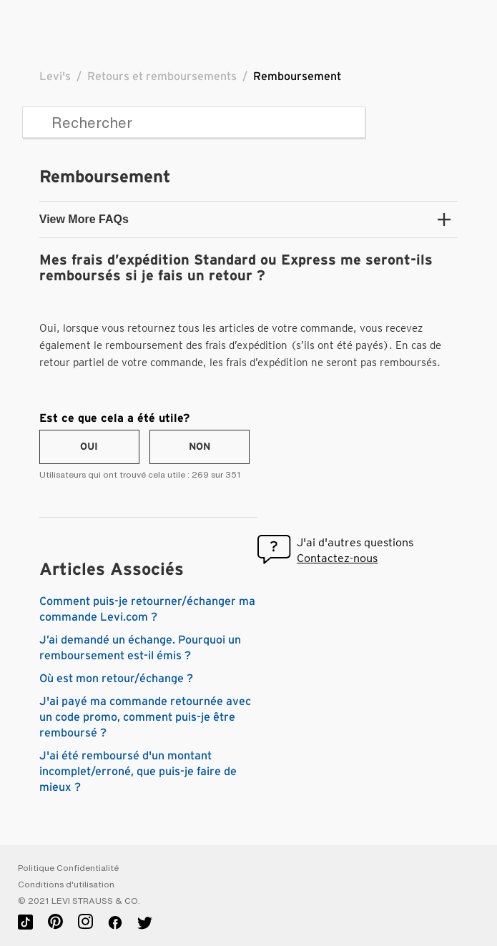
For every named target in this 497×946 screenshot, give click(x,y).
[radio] (89, 447)
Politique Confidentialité (68, 868)
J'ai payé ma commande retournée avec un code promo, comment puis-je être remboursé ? (145, 717)
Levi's (55, 76)
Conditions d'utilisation (66, 884)
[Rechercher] (193, 122)
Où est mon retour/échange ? (116, 678)
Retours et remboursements (162, 76)
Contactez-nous (337, 558)
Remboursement (297, 76)
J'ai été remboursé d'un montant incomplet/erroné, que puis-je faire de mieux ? (138, 771)
